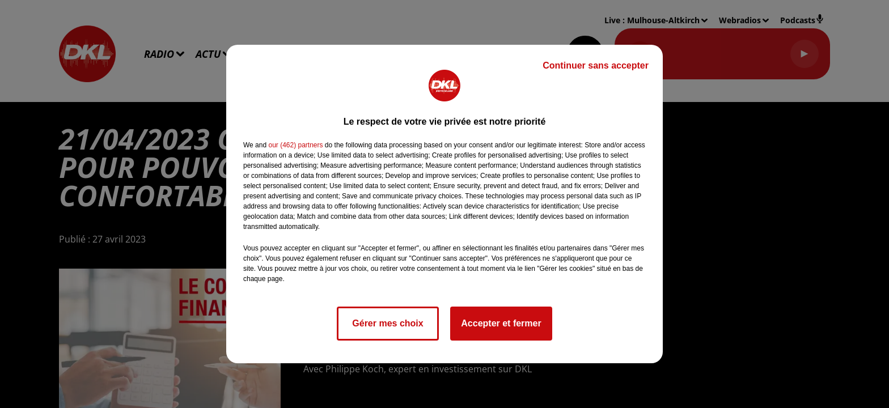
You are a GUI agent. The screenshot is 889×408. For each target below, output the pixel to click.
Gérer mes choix (387, 323)
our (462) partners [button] (295, 145)
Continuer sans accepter (596, 65)
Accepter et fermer (501, 323)
